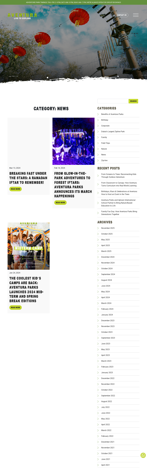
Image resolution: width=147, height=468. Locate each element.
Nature (104, 149)
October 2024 (106, 268)
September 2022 (108, 396)
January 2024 (107, 315)
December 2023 (107, 320)
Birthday (104, 120)
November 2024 (108, 263)
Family (104, 137)
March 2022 (106, 430)
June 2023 (105, 344)
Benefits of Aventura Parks (112, 114)
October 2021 (106, 453)
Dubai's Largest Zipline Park (113, 131)
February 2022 (107, 436)
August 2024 (106, 280)
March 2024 (106, 303)
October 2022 (106, 390)
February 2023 (107, 367)
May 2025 (105, 240)
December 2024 (107, 257)
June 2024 (105, 286)
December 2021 (107, 442)
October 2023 (106, 332)
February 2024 (107, 309)
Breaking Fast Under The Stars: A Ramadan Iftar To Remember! (28, 178)
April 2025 (105, 245)
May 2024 (105, 292)
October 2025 (106, 234)
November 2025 (108, 228)
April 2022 (105, 424)
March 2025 (106, 251)
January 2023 (107, 372)
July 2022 (105, 407)
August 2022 (106, 401)
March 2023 (106, 361)
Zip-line (104, 160)
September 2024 (108, 274)
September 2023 (108, 338)
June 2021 (105, 459)
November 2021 (108, 448)
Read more (15, 189)
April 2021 (105, 465)
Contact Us (121, 15)
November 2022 (108, 384)
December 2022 (107, 378)
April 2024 (105, 297)
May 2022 (105, 419)
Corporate (105, 126)
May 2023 (105, 349)
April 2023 (105, 355)
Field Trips (105, 143)
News (103, 155)
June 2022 (105, 413)
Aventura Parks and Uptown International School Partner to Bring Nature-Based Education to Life (118, 203)
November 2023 (108, 326)
